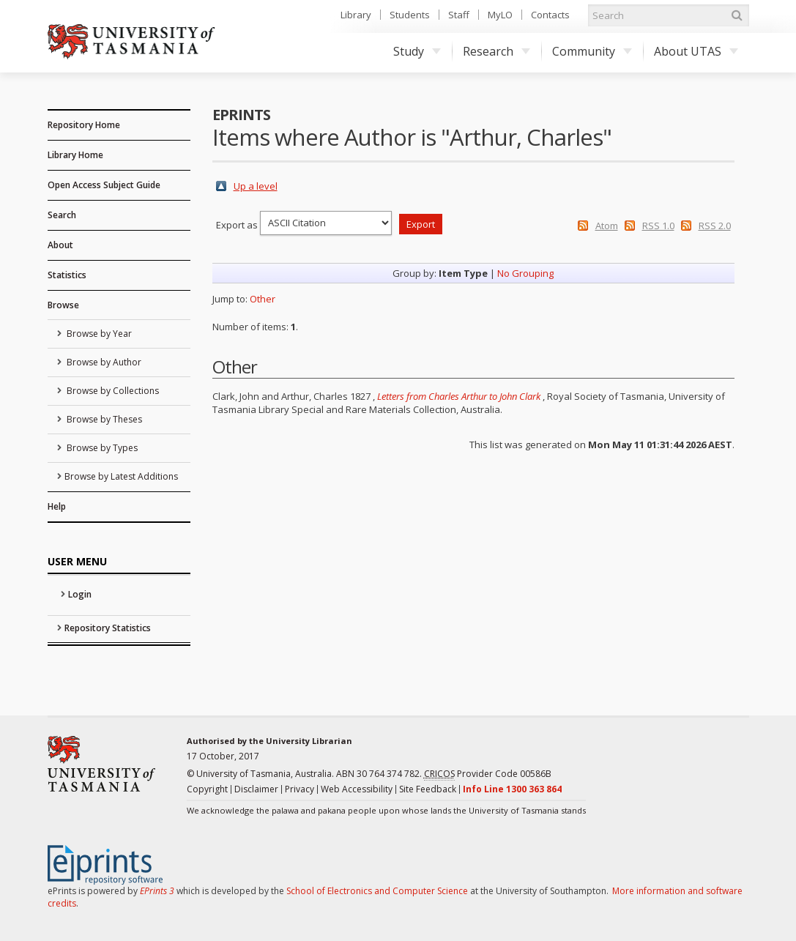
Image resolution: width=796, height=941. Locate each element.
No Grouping (525, 273)
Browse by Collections (111, 390)
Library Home (75, 155)
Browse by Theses (103, 419)
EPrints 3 (157, 891)
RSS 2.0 (715, 225)
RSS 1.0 (658, 225)
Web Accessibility (357, 789)
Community (592, 51)
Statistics (67, 275)
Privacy (299, 789)
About (60, 245)
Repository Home (84, 125)
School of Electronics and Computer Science (377, 891)
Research (496, 51)
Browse (63, 305)
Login (80, 594)
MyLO (500, 14)
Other (262, 298)
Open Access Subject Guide (104, 185)
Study (417, 51)
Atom (606, 225)
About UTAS (696, 51)
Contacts (550, 14)
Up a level (256, 186)
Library (356, 14)
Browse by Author (102, 362)
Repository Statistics (107, 628)
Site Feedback (427, 789)
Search (62, 215)
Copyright (207, 789)
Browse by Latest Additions (121, 476)
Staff (458, 14)
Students (410, 14)
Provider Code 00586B (487, 774)
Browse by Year (98, 333)
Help (57, 506)
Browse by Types (101, 448)
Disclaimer (256, 789)
